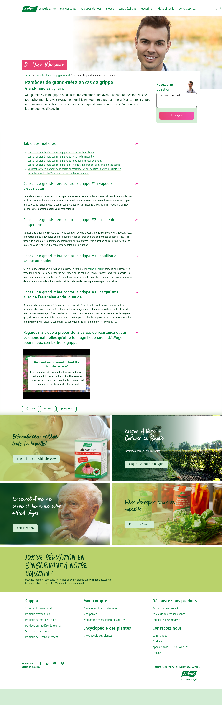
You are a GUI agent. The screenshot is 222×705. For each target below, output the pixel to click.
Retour (32, 408)
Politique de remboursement (41, 638)
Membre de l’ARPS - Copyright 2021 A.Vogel (177, 668)
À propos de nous (94, 8)
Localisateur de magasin (167, 621)
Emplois (157, 654)
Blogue (112, 8)
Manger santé (71, 8)
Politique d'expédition (37, 615)
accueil (28, 75)
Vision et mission (31, 668)
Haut (51, 408)
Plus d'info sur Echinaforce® (36, 459)
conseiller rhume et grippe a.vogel (52, 75)
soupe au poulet (96, 269)
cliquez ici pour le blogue (147, 464)
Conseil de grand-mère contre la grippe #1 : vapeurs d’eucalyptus (61, 152)
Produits (157, 642)
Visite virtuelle (168, 8)
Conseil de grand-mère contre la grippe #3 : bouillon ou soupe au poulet (65, 161)
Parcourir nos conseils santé (169, 615)
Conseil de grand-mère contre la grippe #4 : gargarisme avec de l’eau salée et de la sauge (74, 165)
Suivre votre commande (39, 609)
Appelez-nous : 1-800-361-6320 (171, 648)
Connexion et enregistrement (100, 609)
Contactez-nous (190, 8)
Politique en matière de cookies (43, 627)
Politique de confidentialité (40, 621)
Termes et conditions (37, 632)
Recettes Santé (140, 525)
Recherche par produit (165, 609)
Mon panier (90, 615)
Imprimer (73, 408)
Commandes (160, 637)
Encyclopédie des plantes (97, 637)
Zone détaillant (129, 8)
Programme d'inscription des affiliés (104, 621)
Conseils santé (49, 8)
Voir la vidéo (25, 529)
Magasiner (149, 8)
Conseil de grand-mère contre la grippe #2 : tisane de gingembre (61, 156)
